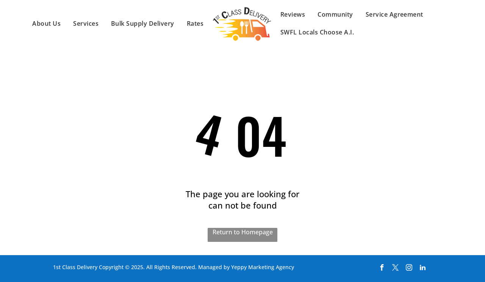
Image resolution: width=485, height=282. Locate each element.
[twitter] (395, 268)
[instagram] (409, 268)
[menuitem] (47, 23)
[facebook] (381, 268)
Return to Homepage (243, 232)
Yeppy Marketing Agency (262, 267)
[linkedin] (422, 268)
